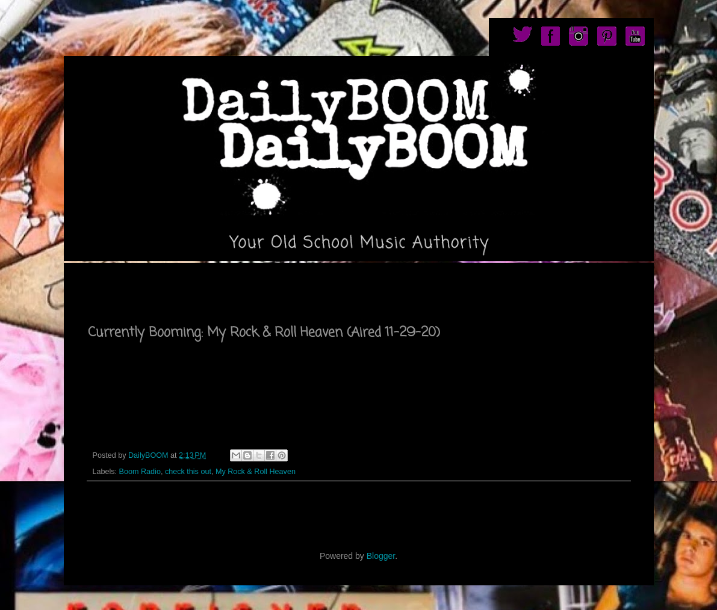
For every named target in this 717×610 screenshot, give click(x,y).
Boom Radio (140, 471)
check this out (188, 471)
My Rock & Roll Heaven (256, 471)
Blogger (381, 556)
